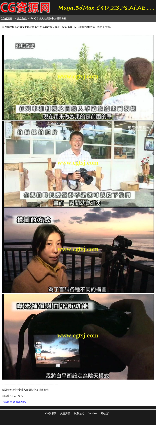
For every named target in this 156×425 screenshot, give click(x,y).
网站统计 (106, 413)
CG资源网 (6, 18)
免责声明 (65, 413)
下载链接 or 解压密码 (14, 401)
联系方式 (79, 413)
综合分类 (22, 18)
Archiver (92, 413)
